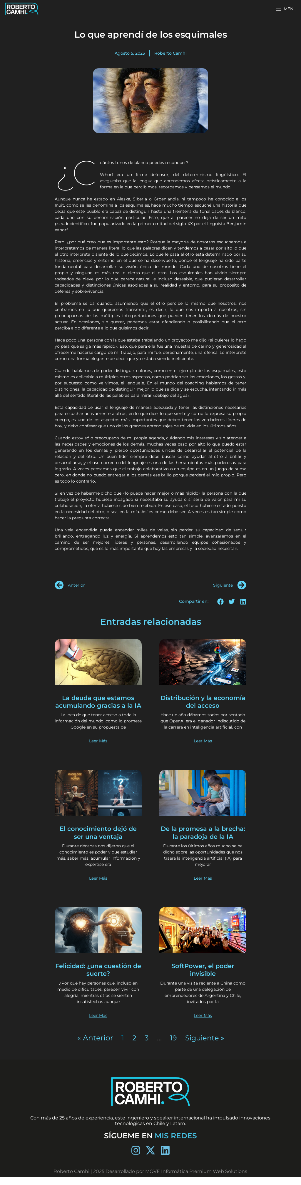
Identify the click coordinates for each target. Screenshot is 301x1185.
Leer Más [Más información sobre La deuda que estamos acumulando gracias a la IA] (98, 749)
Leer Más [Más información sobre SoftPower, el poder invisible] (203, 1023)
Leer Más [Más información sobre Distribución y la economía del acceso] (203, 749)
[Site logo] (21, 8)
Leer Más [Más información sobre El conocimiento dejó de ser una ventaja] (98, 886)
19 (172, 1045)
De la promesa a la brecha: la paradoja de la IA (202, 840)
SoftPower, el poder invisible (202, 977)
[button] (220, 601)
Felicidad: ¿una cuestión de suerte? (98, 977)
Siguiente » (204, 1045)
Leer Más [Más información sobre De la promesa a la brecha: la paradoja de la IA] (203, 886)
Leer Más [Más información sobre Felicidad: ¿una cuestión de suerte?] (98, 1023)
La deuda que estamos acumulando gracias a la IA (98, 705)
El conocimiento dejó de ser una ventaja (98, 840)
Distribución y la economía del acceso (203, 701)
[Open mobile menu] (286, 9)
